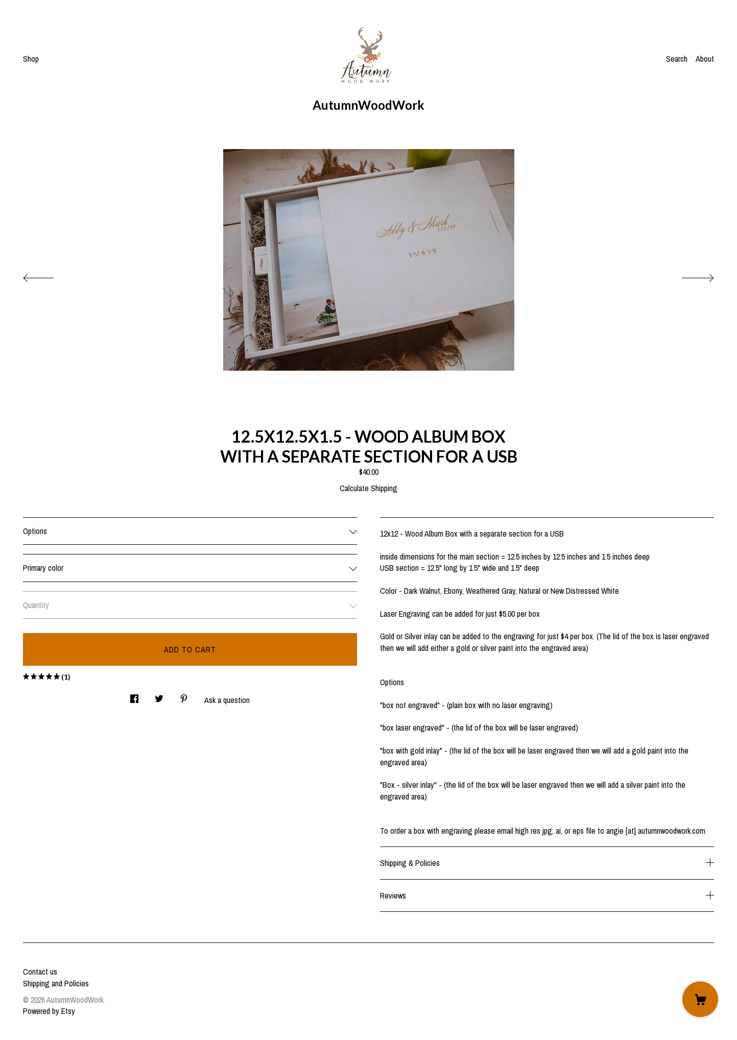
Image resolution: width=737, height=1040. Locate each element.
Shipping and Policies (56, 983)
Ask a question (227, 700)
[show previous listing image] (48, 275)
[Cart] (700, 999)
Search (676, 58)
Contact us (40, 971)
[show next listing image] (688, 275)
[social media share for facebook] (134, 696)
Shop (31, 58)
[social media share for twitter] (159, 696)
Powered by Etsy (49, 1011)
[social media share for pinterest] (184, 696)
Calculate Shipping (368, 488)
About (705, 58)
